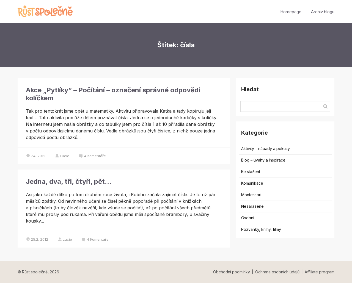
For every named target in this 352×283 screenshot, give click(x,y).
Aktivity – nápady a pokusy (265, 148)
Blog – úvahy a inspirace (263, 160)
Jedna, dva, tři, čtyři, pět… (68, 181)
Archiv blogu (322, 11)
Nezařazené (252, 206)
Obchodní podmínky (231, 272)
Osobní (247, 217)
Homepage (290, 11)
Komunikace (252, 183)
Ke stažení (250, 171)
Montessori (251, 194)
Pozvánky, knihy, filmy (261, 229)
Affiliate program (319, 272)
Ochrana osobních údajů (277, 272)
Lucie (62, 156)
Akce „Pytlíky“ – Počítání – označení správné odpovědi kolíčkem (113, 94)
